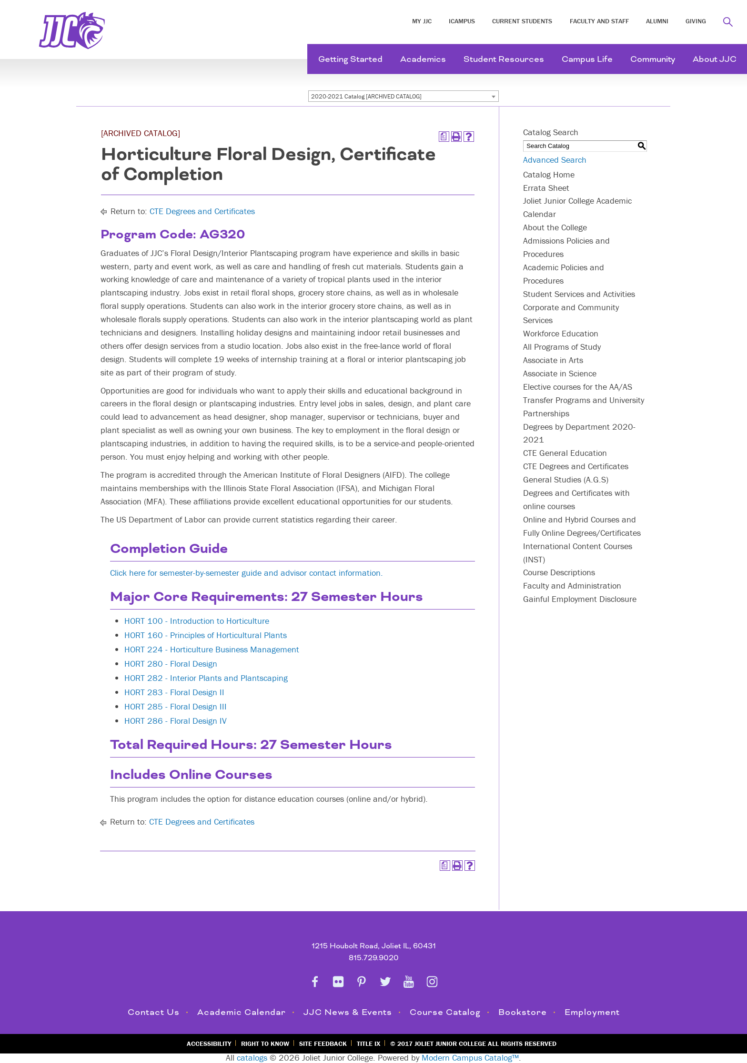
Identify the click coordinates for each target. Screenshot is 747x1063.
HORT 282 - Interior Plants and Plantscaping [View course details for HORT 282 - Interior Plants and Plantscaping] (206, 677)
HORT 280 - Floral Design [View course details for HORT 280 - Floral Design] (170, 663)
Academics (423, 59)
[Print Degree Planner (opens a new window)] (444, 136)
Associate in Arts (553, 359)
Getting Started (350, 59)
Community (652, 59)
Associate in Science (559, 373)
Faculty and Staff (599, 21)
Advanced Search (554, 159)
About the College (555, 227)
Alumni (657, 21)
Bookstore (522, 1012)
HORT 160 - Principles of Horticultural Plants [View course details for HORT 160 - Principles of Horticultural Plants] (205, 635)
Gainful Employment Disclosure (579, 598)
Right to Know (265, 1043)
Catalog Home (549, 174)
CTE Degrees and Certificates (202, 211)
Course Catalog (445, 1012)
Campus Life (587, 59)
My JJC (422, 21)
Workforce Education (560, 333)
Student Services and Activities (579, 293)
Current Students (522, 21)
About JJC (715, 59)
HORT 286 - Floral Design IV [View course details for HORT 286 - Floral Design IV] (175, 720)
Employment (592, 1012)
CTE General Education (565, 452)
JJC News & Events (347, 1012)
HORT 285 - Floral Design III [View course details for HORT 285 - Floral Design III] (175, 706)
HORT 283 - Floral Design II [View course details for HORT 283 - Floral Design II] (174, 692)
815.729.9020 (374, 958)
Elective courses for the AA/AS (577, 386)
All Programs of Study (562, 346)
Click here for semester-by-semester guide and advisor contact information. (246, 572)
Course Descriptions (559, 572)
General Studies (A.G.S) (565, 479)
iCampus (462, 21)
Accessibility (209, 1043)
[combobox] (403, 96)
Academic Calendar (241, 1012)
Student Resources (504, 59)
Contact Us (154, 1012)
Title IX (368, 1043)
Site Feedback (323, 1043)
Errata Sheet (546, 187)
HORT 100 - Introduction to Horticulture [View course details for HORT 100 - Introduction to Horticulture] (196, 620)
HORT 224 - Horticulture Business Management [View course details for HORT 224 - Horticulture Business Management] (211, 649)
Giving (696, 21)
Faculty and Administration (572, 585)
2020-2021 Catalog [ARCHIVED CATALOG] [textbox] (366, 96)
